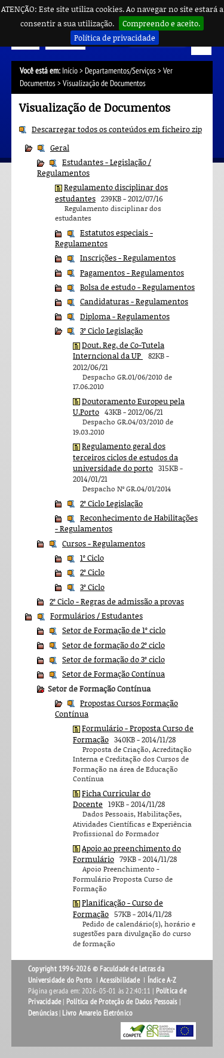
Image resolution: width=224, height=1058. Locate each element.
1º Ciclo (92, 557)
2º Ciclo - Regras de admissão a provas (117, 601)
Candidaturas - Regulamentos (134, 301)
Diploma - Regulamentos (125, 316)
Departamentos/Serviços (120, 71)
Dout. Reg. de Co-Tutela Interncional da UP (118, 350)
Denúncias (42, 1013)
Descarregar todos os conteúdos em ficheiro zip (117, 129)
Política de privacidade (114, 37)
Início (70, 71)
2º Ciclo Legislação (111, 503)
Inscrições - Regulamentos (128, 257)
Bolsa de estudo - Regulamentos (137, 287)
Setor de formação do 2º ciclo (113, 645)
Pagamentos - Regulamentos (132, 272)
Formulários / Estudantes (96, 615)
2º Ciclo (92, 572)
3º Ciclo (92, 587)
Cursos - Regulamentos (103, 543)
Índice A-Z (162, 980)
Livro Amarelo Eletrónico (97, 1013)
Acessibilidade (120, 980)
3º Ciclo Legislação (111, 330)
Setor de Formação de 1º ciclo (113, 630)
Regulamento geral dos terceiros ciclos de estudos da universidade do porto (125, 457)
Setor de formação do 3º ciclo (113, 659)
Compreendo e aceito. (161, 23)
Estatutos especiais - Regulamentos (104, 238)
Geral (59, 147)
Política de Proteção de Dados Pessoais (121, 1002)
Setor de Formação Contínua (113, 673)
